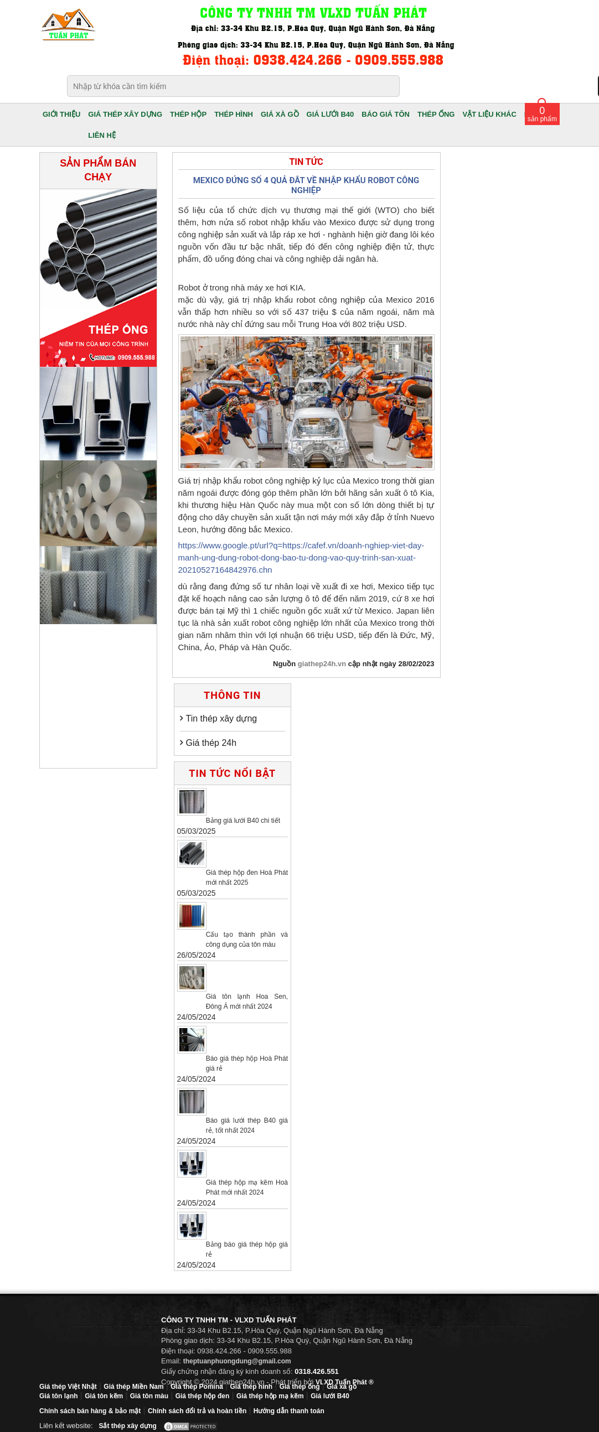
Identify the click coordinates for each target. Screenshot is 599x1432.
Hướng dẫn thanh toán (289, 1411)
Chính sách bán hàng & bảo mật (90, 1411)
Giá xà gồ (342, 1387)
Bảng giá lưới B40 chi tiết (243, 820)
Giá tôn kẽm (104, 1396)
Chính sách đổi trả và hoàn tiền (197, 1411)
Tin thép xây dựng (221, 718)
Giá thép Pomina (197, 1387)
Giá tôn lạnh (58, 1396)
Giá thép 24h (211, 743)
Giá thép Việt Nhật (68, 1387)
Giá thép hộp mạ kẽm (270, 1396)
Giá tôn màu (149, 1396)
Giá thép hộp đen (202, 1396)
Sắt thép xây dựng (127, 1426)
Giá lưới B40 (330, 1396)
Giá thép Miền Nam (133, 1387)
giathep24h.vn (322, 664)
